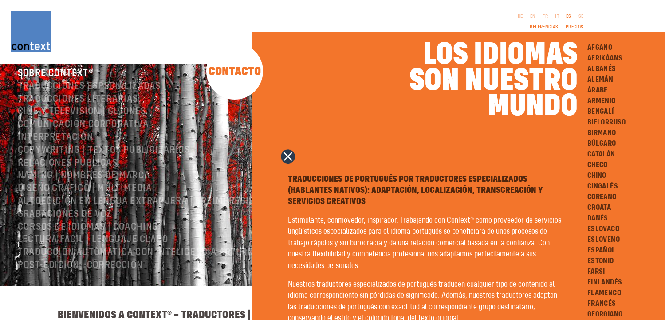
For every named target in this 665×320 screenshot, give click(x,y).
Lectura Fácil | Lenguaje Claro (93, 248)
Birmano (601, 133)
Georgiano (605, 314)
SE (581, 16)
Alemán (600, 80)
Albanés (601, 69)
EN (533, 16)
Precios (575, 27)
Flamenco (604, 293)
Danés (597, 218)
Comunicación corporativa (83, 133)
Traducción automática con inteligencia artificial (143, 261)
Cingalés (602, 186)
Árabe (597, 90)
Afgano (599, 48)
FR (545, 16)
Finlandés (604, 282)
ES (568, 16)
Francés (601, 304)
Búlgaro (601, 144)
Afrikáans (605, 58)
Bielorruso (606, 122)
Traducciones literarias (78, 108)
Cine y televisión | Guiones (82, 120)
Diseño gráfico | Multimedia (85, 197)
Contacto (235, 71)
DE (520, 16)
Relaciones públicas (68, 172)
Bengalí (600, 112)
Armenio (601, 101)
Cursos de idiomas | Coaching (88, 236)
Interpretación (55, 146)
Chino (596, 176)
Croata (599, 208)
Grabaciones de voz (65, 223)
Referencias (544, 27)
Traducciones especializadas (89, 95)
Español (601, 250)
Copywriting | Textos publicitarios (104, 159)
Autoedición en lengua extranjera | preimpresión (139, 210)
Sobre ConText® (56, 82)
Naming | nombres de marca (84, 184)
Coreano (602, 197)
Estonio (600, 261)
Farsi (596, 272)
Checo (597, 165)
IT (557, 16)
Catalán (601, 154)
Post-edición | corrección (80, 274)
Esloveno (603, 240)
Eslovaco (603, 229)
